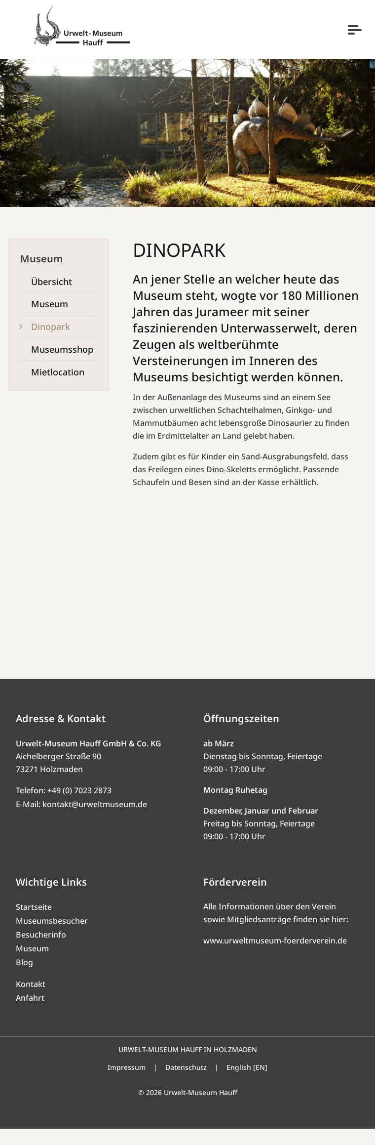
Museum (32, 964)
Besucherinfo (41, 950)
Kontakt (30, 1000)
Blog (24, 978)
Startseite (34, 923)
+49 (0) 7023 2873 (79, 806)
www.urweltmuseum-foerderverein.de (275, 956)
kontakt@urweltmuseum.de (94, 820)
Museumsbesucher (52, 937)
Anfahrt (30, 1014)
